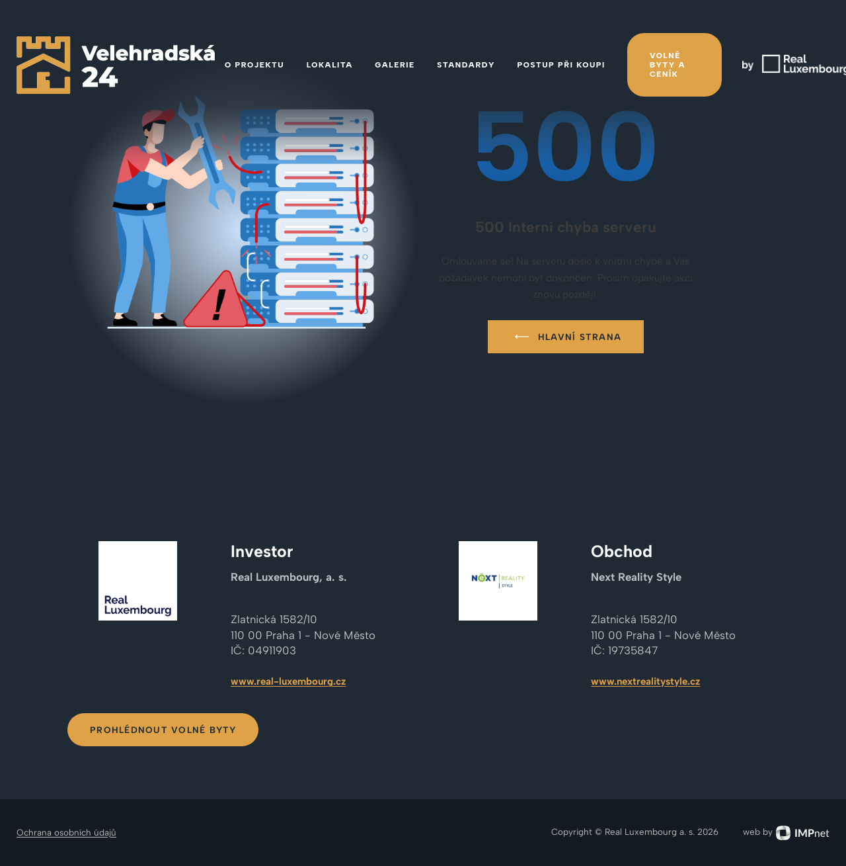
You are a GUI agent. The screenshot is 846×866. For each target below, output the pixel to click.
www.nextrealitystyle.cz (645, 681)
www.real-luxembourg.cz (288, 681)
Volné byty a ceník (667, 65)
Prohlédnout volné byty (163, 729)
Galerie (394, 64)
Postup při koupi (561, 64)
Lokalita (330, 64)
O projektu (254, 64)
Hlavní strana (565, 336)
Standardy (466, 64)
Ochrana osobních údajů (66, 832)
